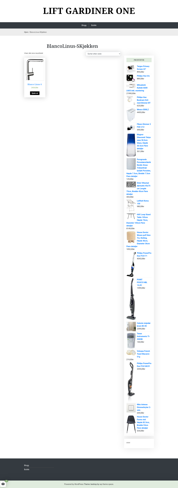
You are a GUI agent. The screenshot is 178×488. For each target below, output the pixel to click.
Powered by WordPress (74, 484)
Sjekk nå (35, 93)
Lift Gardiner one (89, 10)
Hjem (26, 32)
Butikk (93, 25)
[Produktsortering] (103, 54)
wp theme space (106, 484)
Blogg (84, 25)
